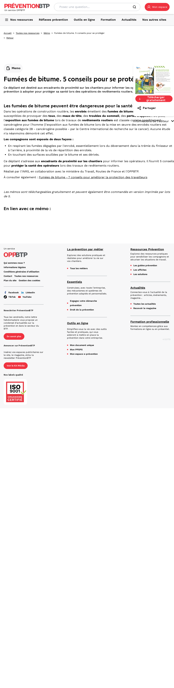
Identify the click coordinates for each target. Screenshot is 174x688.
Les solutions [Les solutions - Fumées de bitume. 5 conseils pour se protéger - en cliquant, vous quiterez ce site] (140, 274)
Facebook (11, 292)
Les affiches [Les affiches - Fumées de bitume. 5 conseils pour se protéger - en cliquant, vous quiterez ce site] (139, 270)
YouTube (25, 297)
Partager (146, 108)
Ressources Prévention (147, 249)
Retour (10, 38)
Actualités (137, 287)
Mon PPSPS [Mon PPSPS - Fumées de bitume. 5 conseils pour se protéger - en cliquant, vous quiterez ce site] (76, 349)
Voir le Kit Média (16, 365)
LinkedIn (28, 292)
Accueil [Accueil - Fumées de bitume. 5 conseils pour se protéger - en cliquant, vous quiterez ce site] (8, 33)
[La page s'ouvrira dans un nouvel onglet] (157, 7)
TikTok (10, 297)
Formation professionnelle (149, 321)
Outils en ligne (77, 323)
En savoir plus (14, 336)
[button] (157, 7)
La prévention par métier (85, 249)
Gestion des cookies (29, 280)
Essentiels (74, 282)
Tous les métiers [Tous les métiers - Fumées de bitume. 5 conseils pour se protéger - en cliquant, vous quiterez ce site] (79, 268)
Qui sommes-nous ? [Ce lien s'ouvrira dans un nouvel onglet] (14, 263)
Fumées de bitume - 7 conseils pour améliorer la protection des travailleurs (93, 177)
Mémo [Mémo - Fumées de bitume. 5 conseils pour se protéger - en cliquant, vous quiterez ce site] (47, 33)
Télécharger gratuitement (152, 98)
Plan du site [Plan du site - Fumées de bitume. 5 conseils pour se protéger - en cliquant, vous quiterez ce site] (10, 280)
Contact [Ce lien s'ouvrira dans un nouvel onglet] (8, 276)
